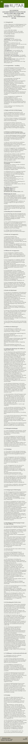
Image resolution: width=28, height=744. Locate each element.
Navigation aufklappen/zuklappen (14, 1)
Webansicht (25, 739)
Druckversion (4, 738)
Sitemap (8, 738)
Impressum (3, 740)
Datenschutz (10, 740)
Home (11, 739)
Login (26, 738)
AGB (6, 740)
